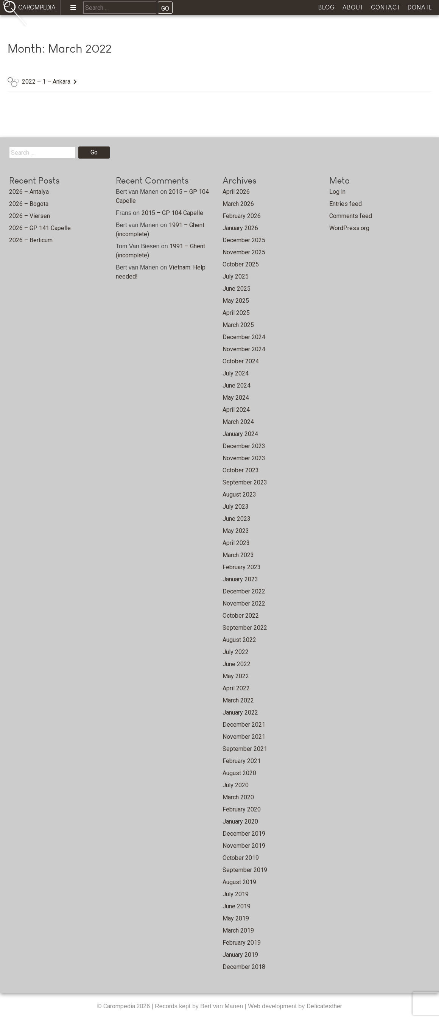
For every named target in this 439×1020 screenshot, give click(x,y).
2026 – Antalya (29, 191)
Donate (420, 7)
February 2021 (242, 761)
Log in (337, 191)
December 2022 (244, 591)
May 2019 (236, 918)
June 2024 (237, 385)
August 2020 (239, 773)
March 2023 (238, 555)
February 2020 (242, 809)
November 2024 (244, 349)
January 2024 (240, 434)
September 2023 (245, 482)
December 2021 (244, 724)
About (352, 7)
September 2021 (245, 748)
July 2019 (236, 894)
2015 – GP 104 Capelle (172, 212)
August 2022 (239, 639)
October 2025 (241, 264)
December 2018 (244, 966)
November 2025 (244, 252)
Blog (326, 7)
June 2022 (237, 664)
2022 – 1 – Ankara (46, 81)
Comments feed (350, 216)
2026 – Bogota (28, 203)
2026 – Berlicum (31, 240)
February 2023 (242, 567)
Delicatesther (324, 1006)
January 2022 (240, 712)
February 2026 (242, 216)
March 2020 (238, 797)
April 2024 (236, 409)
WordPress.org (349, 228)
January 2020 (240, 821)
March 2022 (238, 700)
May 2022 (236, 676)
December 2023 (244, 446)
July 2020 (236, 785)
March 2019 (238, 930)
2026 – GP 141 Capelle (40, 228)
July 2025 (236, 276)
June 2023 (237, 518)
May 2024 (236, 397)
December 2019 (244, 833)
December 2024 (244, 337)
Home (53, 28)
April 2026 (236, 191)
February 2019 (242, 942)
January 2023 (240, 579)
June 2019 (237, 906)
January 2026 (240, 228)
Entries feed (345, 203)
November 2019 (244, 845)
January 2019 (240, 954)
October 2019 (241, 857)
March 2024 (238, 421)
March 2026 (238, 203)
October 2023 (241, 470)
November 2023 (244, 458)
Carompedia (120, 1006)
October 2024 (241, 361)
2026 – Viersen (29, 216)
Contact (385, 7)
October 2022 (241, 615)
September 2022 (245, 627)
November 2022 (244, 603)
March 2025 (238, 325)
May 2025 (236, 300)
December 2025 (244, 240)
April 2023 (236, 543)
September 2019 (245, 870)
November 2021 (244, 736)
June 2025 (237, 288)
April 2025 (236, 312)
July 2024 (236, 373)
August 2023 (239, 494)
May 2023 (236, 530)
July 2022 (236, 652)
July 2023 (236, 506)
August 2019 (239, 882)
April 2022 (236, 688)
